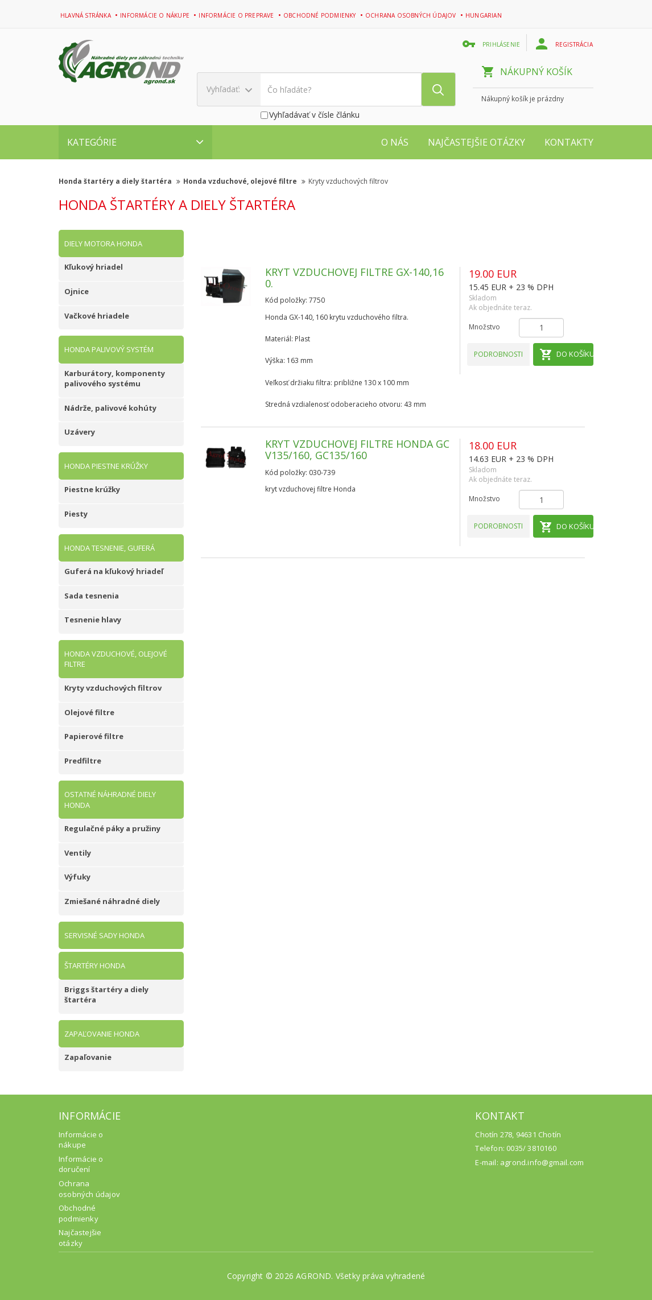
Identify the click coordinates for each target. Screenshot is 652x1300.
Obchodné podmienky (320, 15)
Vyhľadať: (229, 89)
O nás (394, 142)
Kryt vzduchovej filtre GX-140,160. (354, 277)
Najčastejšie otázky (476, 142)
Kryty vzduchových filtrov (348, 181)
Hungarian (484, 15)
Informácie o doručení (81, 1164)
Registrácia (565, 43)
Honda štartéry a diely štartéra (119, 181)
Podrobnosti (498, 354)
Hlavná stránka (86, 15)
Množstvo (484, 327)
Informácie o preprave (237, 15)
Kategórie (135, 142)
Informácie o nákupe (155, 15)
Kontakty (568, 142)
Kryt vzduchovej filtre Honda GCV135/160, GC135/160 (357, 449)
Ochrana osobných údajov (411, 15)
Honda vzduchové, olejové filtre (244, 181)
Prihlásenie (492, 43)
